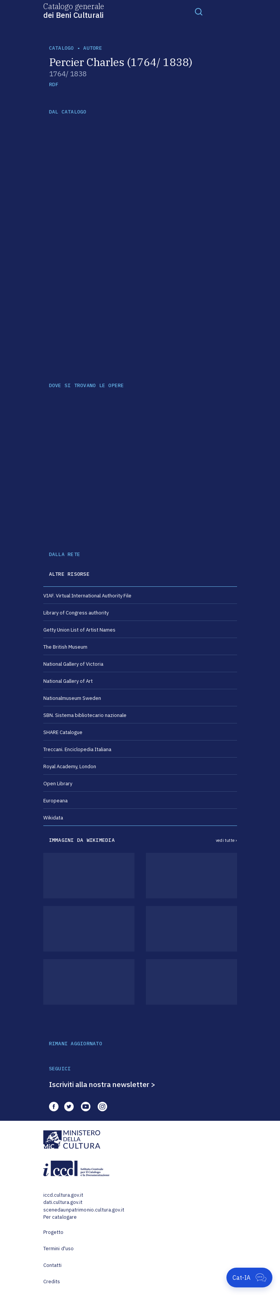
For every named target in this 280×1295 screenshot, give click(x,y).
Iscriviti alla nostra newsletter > (102, 1084)
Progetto (53, 1232)
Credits (51, 1281)
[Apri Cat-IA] (249, 1277)
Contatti (52, 1265)
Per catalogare (60, 1217)
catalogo (61, 48)
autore (92, 48)
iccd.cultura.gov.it (63, 1195)
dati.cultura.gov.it (62, 1202)
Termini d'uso (58, 1248)
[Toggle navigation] (199, 11)
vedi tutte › (226, 840)
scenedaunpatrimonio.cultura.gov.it (83, 1210)
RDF (54, 84)
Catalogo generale (73, 10)
